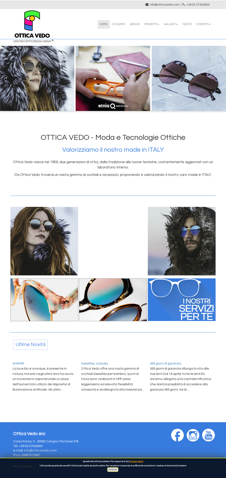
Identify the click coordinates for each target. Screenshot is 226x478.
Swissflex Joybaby (94, 363)
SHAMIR (18, 363)
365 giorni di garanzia (165, 363)
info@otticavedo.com (164, 4)
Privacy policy (136, 461)
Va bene (112, 469)
